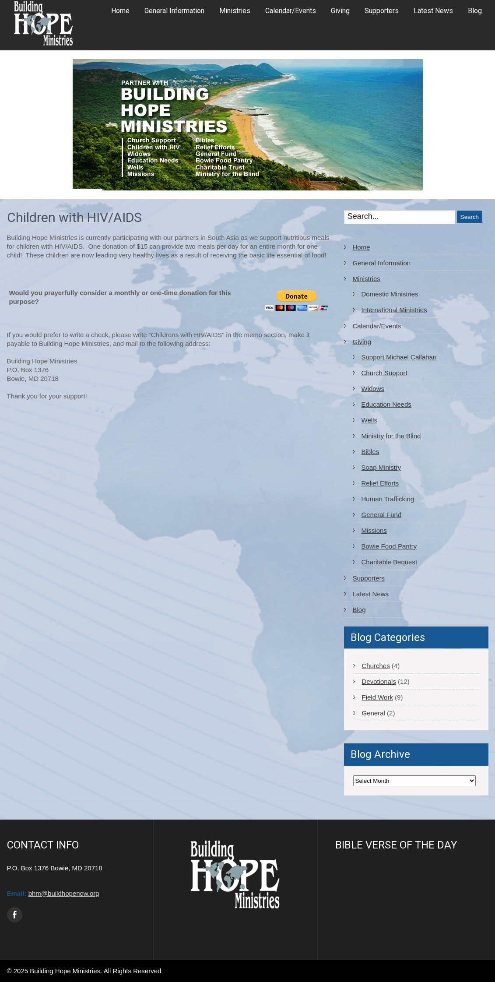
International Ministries (394, 309)
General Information (174, 11)
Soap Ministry (381, 467)
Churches (376, 665)
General (373, 713)
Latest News (433, 11)
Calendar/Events (290, 11)
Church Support (384, 373)
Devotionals (379, 681)
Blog (475, 11)
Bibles (370, 451)
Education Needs (386, 404)
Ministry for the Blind (391, 436)
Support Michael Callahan (399, 357)
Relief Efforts (380, 483)
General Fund (382, 514)
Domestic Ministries (390, 294)
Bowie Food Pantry (389, 546)
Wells (369, 420)
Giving (340, 11)
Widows (373, 388)
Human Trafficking (388, 499)
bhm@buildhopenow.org (63, 893)
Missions (374, 530)
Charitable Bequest (390, 562)
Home (120, 11)
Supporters (382, 11)
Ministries (234, 11)
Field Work (377, 697)
